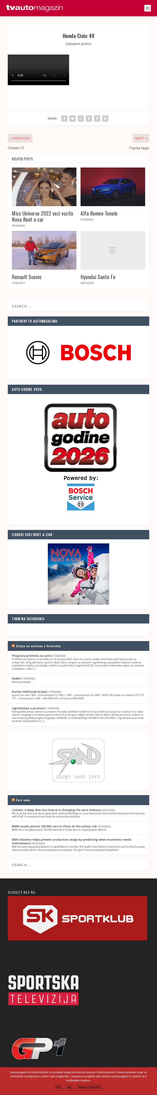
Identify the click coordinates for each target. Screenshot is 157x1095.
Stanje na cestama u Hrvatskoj (38, 646)
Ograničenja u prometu (28, 708)
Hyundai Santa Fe (98, 276)
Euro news (23, 800)
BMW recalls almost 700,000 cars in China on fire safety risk (54, 826)
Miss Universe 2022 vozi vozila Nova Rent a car (42, 216)
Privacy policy (89, 1087)
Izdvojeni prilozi (78, 43)
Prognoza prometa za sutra (32, 656)
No (69, 1087)
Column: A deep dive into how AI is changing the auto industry (56, 810)
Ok (58, 1087)
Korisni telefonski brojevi (29, 692)
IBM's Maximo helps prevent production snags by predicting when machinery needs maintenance (71, 841)
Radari (16, 678)
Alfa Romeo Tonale (99, 213)
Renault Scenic (26, 276)
